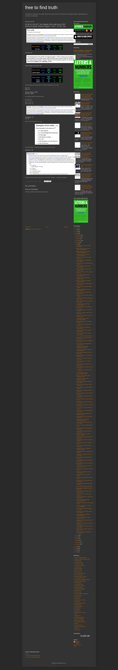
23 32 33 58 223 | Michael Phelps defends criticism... (83, 304)
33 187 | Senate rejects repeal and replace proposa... (83, 515)
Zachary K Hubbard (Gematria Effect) (82, 559)
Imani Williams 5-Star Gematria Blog (82, 579)
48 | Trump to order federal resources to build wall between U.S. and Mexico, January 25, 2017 (86, 114)
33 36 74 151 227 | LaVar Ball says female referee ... (83, 328)
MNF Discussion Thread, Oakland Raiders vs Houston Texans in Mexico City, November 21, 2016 (87, 134)
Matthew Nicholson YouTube (80, 576)
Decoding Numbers (79, 606)
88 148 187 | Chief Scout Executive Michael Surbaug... (83, 434)
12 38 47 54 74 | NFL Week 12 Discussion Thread (86, 143)
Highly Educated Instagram (80, 581)
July (77, 244)
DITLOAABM (77, 601)
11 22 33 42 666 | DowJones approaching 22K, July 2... (82, 373)
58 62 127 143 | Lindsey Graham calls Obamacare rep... (83, 414)
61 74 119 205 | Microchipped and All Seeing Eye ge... (83, 344)
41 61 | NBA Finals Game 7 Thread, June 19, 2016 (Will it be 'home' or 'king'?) (86, 124)
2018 (76, 231)
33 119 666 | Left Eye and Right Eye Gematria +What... (83, 449)
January (78, 544)
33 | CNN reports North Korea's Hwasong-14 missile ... (82, 319)
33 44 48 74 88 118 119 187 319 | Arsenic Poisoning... (83, 255)
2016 (76, 546)
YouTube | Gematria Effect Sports (33, 655)
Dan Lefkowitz (78, 611)
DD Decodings (78, 607)
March (77, 540)
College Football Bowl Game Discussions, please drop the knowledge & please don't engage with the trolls (87, 96)
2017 (76, 233)
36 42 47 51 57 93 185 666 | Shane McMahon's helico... (83, 376)
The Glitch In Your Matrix (80, 565)
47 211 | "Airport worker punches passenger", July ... (82, 275)
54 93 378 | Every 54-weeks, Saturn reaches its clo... (83, 267)
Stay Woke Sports (78, 568)
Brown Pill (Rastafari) (79, 618)
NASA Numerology (78, 574)
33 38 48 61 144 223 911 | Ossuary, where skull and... (83, 290)
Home (47, 226)
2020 (76, 228)
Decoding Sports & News (80, 603)
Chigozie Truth (78, 615)
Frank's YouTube (78, 595)
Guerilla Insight (78, 582)
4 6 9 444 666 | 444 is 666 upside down (84, 486)
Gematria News (78, 590)
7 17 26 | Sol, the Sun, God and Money (84, 336)
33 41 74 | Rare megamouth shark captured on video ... (83, 500)
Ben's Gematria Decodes (80, 622)
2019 (76, 229)
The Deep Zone (78, 567)
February (78, 542)
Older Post (66, 226)
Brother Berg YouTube (79, 620)
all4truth (76, 623)
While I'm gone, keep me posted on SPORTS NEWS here (83, 252)
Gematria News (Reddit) (80, 589)
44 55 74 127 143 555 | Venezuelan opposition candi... (83, 281)
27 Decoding (77, 629)
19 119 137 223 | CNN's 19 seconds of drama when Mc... (84, 350)
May (77, 537)
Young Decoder (78, 560)
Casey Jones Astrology (79, 617)
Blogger (64, 663)
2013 (76, 551)
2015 (76, 548)
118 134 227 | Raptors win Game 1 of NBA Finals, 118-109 (86, 165)
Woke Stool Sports (78, 562)
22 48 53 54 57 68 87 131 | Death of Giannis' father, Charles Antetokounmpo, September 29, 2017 (86, 175)
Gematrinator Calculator (80, 585)
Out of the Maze (78, 571)
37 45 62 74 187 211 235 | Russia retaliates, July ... (83, 278)
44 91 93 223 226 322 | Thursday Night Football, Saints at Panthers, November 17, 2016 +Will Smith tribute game (86, 155)
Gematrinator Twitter (79, 584)
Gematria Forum (78, 592)
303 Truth (77, 628)
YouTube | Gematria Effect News (33, 657)
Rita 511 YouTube (78, 570)
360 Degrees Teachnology (80, 626)
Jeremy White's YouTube (80, 577)
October (78, 238)
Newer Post (28, 226)
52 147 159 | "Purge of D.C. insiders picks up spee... (83, 333)
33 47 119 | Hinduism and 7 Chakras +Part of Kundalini (83, 506)
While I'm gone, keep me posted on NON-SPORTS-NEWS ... (83, 249)
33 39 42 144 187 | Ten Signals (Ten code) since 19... (83, 293)
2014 (76, 550)
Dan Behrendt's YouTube (80, 612)
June (77, 535)
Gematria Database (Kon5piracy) (81, 593)
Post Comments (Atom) (35, 229)
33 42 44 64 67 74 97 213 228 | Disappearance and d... (82, 420)
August (77, 242)
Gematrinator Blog (78, 587)
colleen (76, 614)
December (78, 235)
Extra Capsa (77, 598)
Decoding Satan (78, 604)
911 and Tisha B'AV (79, 625)
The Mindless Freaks (79, 563)
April (77, 538)
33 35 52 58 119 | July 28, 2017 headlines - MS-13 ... (82, 379)
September (78, 240)
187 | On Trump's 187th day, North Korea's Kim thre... (83, 518)
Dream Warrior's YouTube (80, 600)
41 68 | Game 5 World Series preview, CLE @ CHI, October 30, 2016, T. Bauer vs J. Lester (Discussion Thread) (87, 187)
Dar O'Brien (77, 609)
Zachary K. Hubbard (77, 642)
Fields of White (78, 596)
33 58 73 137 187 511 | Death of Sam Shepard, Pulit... (83, 269)
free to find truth (41, 7)
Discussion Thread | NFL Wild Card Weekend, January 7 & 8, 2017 (86, 103)
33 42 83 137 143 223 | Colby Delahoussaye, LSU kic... (82, 347)
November (78, 236)
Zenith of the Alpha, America (80, 557)
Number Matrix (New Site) (80, 573)
